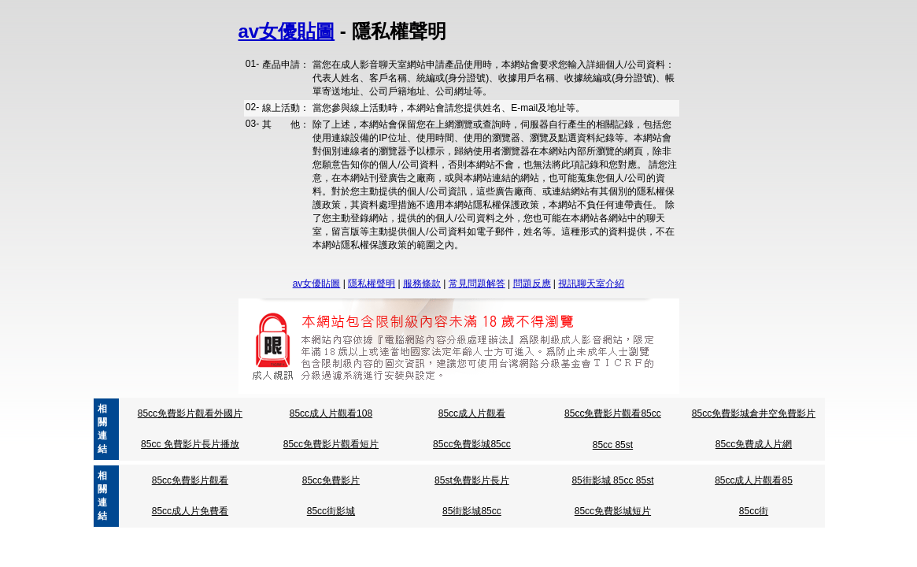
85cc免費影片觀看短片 (331, 444)
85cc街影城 (331, 511)
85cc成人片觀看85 (754, 480)
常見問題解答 (477, 283)
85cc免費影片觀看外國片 (190, 413)
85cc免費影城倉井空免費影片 (753, 413)
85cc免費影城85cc (472, 444)
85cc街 (753, 511)
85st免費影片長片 (471, 480)
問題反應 (532, 283)
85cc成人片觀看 (471, 413)
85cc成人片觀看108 (331, 413)
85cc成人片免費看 (190, 511)
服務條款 (422, 283)
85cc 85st (613, 444)
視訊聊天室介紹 (591, 283)
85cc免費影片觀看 (190, 480)
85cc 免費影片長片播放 (190, 444)
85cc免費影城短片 (613, 511)
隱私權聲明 (371, 283)
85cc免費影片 (331, 480)
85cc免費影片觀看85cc (612, 413)
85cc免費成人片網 (753, 444)
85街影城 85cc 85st (612, 480)
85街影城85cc (471, 511)
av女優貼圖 (286, 31)
